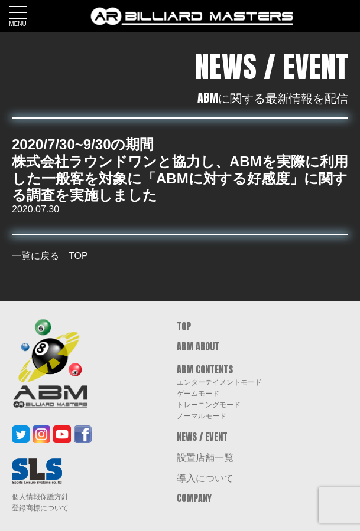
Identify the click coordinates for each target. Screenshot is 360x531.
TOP (78, 256)
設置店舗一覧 (205, 457)
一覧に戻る (35, 256)
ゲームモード (198, 393)
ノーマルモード (201, 415)
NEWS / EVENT (202, 437)
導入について (205, 477)
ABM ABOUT (198, 346)
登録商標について (40, 508)
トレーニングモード (209, 404)
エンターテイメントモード (219, 381)
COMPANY (194, 498)
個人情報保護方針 (40, 497)
